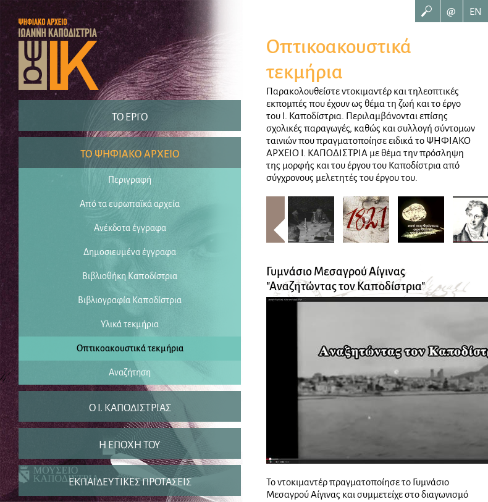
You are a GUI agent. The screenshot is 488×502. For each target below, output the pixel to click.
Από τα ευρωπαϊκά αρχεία (130, 204)
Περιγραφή (129, 180)
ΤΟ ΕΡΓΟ (130, 117)
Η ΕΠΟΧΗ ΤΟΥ (130, 445)
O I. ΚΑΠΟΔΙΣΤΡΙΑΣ (130, 408)
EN (475, 11)
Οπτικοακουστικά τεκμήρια (130, 348)
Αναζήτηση (130, 372)
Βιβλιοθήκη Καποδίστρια (129, 276)
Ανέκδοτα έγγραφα (130, 228)
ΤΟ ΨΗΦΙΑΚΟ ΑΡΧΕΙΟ (130, 154)
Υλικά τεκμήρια (130, 324)
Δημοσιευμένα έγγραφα (129, 252)
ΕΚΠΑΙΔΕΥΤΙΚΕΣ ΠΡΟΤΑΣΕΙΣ (130, 482)
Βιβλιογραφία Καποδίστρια (130, 300)
